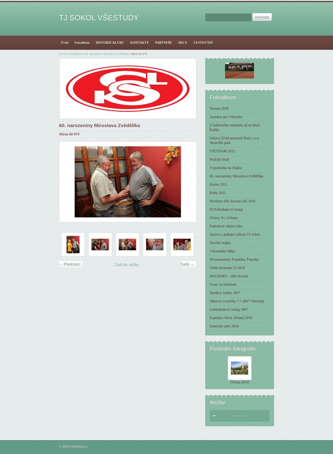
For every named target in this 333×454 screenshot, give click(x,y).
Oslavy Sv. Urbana (224, 218)
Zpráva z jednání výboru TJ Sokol (235, 234)
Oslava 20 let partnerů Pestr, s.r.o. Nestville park (235, 140)
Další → (187, 264)
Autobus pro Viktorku (226, 117)
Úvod (62, 54)
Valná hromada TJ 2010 (227, 268)
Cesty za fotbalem (223, 284)
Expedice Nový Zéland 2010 (231, 318)
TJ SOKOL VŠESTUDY (99, 17)
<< (215, 415)
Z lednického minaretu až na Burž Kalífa (235, 127)
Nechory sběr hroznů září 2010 (233, 201)
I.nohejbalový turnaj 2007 (229, 309)
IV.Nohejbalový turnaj (226, 209)
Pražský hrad (219, 159)
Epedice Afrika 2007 (225, 293)
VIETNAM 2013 (222, 151)
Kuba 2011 (218, 193)
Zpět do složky (127, 265)
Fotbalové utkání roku (226, 226)
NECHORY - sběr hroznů (229, 276)
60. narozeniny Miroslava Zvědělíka (106, 54)
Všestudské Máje (222, 251)
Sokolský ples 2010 (224, 326)
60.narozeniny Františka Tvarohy (234, 259)
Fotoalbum (75, 54)
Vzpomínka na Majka (226, 168)
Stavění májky (220, 243)
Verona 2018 (219, 108)
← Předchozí (69, 264)
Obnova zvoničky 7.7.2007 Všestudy (237, 301)
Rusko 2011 (218, 184)
